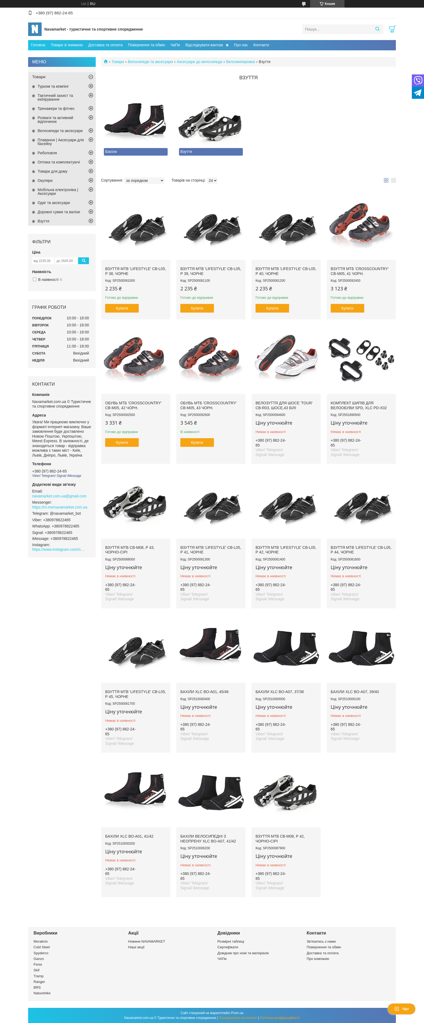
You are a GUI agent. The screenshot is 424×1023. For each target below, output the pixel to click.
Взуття (43, 221)
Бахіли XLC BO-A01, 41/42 (129, 836)
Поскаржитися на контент (238, 1018)
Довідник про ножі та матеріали (243, 953)
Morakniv (41, 941)
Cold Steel (42, 947)
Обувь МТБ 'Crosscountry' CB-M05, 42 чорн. (133, 405)
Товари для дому (52, 171)
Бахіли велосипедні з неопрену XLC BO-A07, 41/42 (208, 838)
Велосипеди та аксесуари (150, 62)
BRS (37, 987)
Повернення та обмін (146, 45)
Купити (122, 308)
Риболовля (47, 153)
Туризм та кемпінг (53, 86)
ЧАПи (222, 959)
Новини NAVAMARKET (146, 941)
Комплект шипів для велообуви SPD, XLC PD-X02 (359, 405)
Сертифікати (227, 947)
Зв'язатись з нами (321, 941)
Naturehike (42, 993)
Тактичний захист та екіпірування (55, 97)
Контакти (261, 45)
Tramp (39, 976)
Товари (117, 62)
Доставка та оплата (105, 45)
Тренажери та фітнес (56, 108)
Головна (38, 45)
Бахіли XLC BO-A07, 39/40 (355, 692)
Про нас (241, 45)
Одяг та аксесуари (54, 203)
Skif (36, 970)
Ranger (39, 982)
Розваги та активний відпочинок (55, 120)
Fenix (38, 964)
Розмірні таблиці (230, 941)
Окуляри (45, 180)
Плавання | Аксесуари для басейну (61, 142)
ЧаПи (175, 45)
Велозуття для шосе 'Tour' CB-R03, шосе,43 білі (284, 405)
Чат (401, 1008)
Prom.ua (237, 1013)
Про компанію (318, 959)
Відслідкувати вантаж (204, 45)
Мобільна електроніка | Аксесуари (58, 192)
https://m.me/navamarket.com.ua (59, 507)
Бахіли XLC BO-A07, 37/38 (280, 692)
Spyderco (41, 953)
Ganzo (39, 959)
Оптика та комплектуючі (59, 162)
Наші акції (136, 947)
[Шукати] (377, 29)
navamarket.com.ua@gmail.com (59, 496)
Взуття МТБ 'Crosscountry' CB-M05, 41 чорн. (360, 271)
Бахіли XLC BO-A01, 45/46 (204, 692)
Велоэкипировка (240, 62)
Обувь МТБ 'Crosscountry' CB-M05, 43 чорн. (208, 405)
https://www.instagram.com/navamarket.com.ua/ (59, 549)
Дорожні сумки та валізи (59, 212)
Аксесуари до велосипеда (199, 62)
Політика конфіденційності (280, 1018)
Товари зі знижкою (67, 45)
